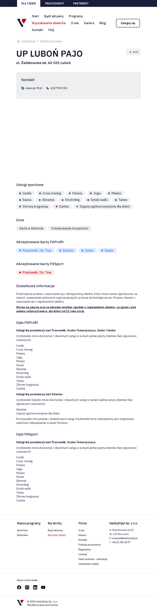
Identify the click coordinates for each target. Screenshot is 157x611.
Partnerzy (81, 3)
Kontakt (37, 30)
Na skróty (55, 523)
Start (35, 16)
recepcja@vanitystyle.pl (125, 538)
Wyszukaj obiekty (57, 535)
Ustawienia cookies (88, 563)
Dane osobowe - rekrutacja (92, 559)
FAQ (51, 30)
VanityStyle (29, 41)
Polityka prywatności (89, 544)
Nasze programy (28, 523)
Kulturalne (22, 535)
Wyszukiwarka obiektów (49, 23)
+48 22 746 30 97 (121, 542)
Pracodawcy (54, 3)
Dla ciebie (28, 3)
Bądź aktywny (53, 16)
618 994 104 (59, 88)
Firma (82, 523)
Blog (102, 23)
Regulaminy (84, 549)
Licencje (82, 554)
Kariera (89, 23)
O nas (75, 23)
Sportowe (22, 530)
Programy (76, 16)
